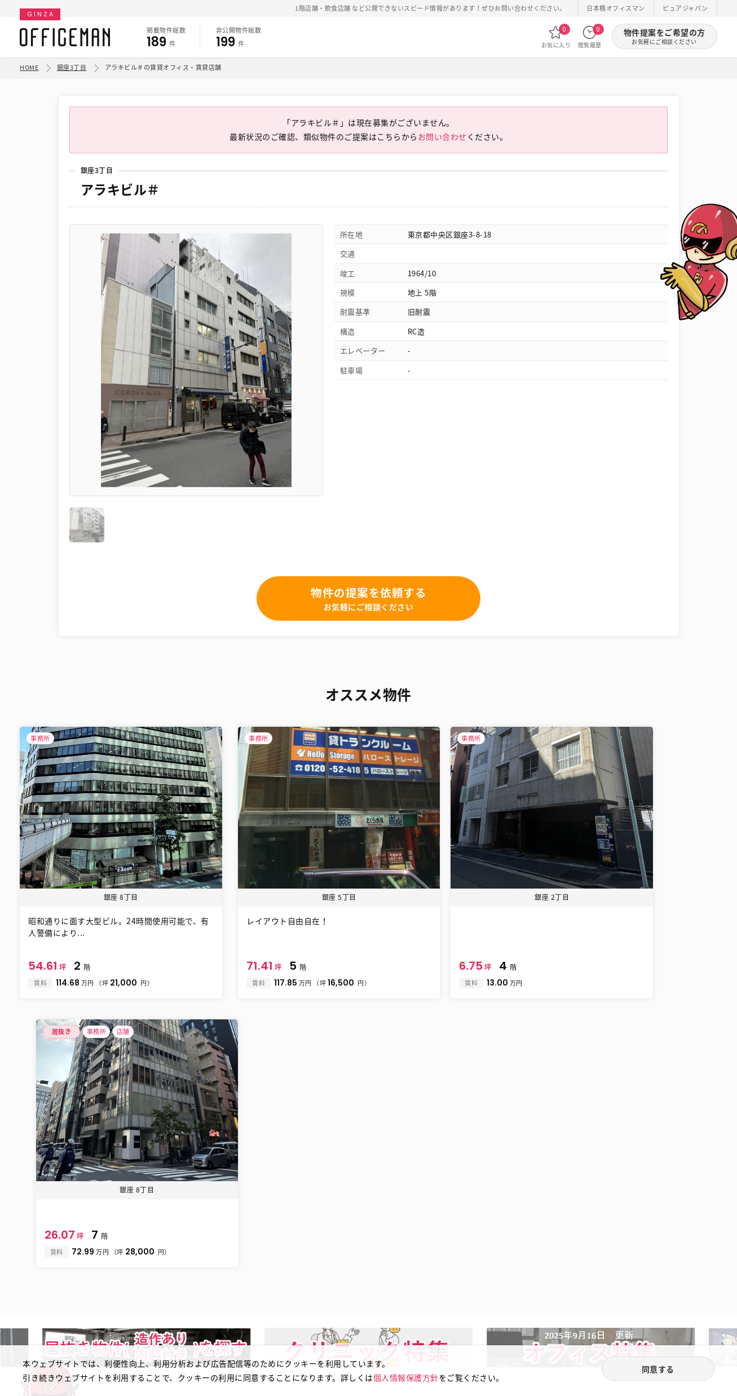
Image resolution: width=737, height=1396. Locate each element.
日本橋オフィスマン (615, 8)
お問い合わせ (442, 139)
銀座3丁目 (72, 67)
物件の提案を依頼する (368, 602)
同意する (658, 1369)
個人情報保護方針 (406, 1376)
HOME (29, 67)
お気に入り (556, 36)
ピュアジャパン (685, 8)
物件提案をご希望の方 (664, 36)
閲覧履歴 (590, 36)
